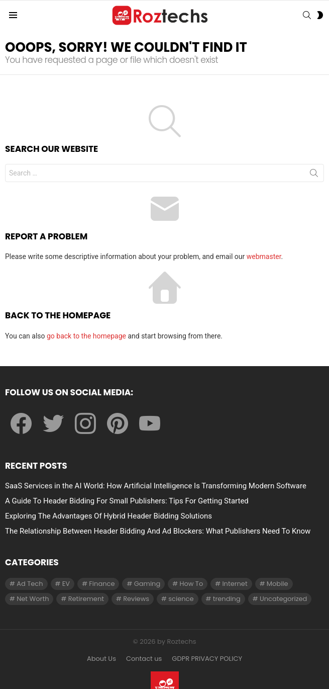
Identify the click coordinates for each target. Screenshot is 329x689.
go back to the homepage (86, 336)
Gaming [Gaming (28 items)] (147, 583)
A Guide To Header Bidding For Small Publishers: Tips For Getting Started (127, 500)
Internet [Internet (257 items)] (234, 583)
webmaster (264, 256)
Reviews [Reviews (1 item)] (136, 599)
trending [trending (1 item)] (227, 599)
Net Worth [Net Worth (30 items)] (33, 599)
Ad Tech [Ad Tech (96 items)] (30, 583)
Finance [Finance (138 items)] (102, 583)
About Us (101, 659)
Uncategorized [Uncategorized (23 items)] (283, 599)
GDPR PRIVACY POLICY (207, 659)
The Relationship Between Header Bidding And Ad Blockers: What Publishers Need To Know (157, 531)
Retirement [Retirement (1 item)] (86, 599)
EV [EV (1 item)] (66, 583)
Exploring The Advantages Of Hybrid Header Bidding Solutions (108, 516)
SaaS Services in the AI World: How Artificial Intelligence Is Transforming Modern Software (155, 485)
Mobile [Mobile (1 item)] (277, 583)
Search (314, 175)
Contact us (144, 659)
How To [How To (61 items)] (191, 583)
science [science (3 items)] (180, 599)
